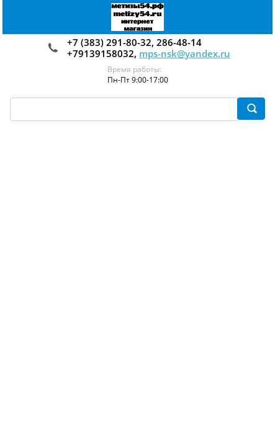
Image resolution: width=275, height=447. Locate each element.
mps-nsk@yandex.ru (184, 53)
